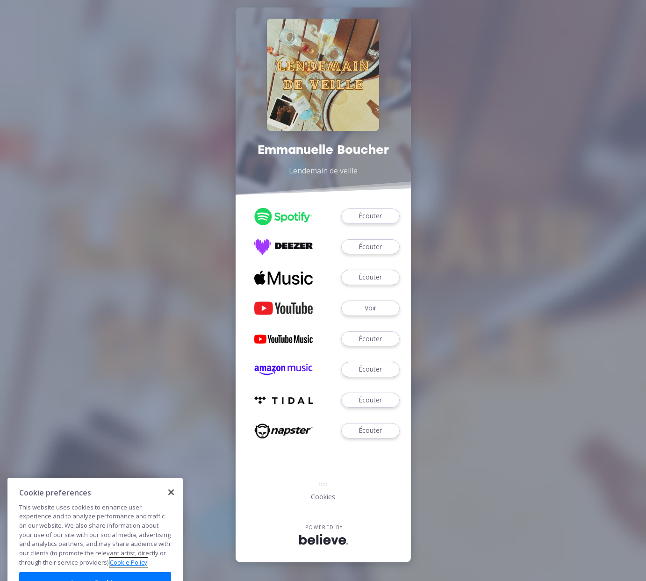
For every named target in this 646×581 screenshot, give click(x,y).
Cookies (323, 496)
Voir (370, 308)
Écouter (370, 216)
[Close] (171, 509)
